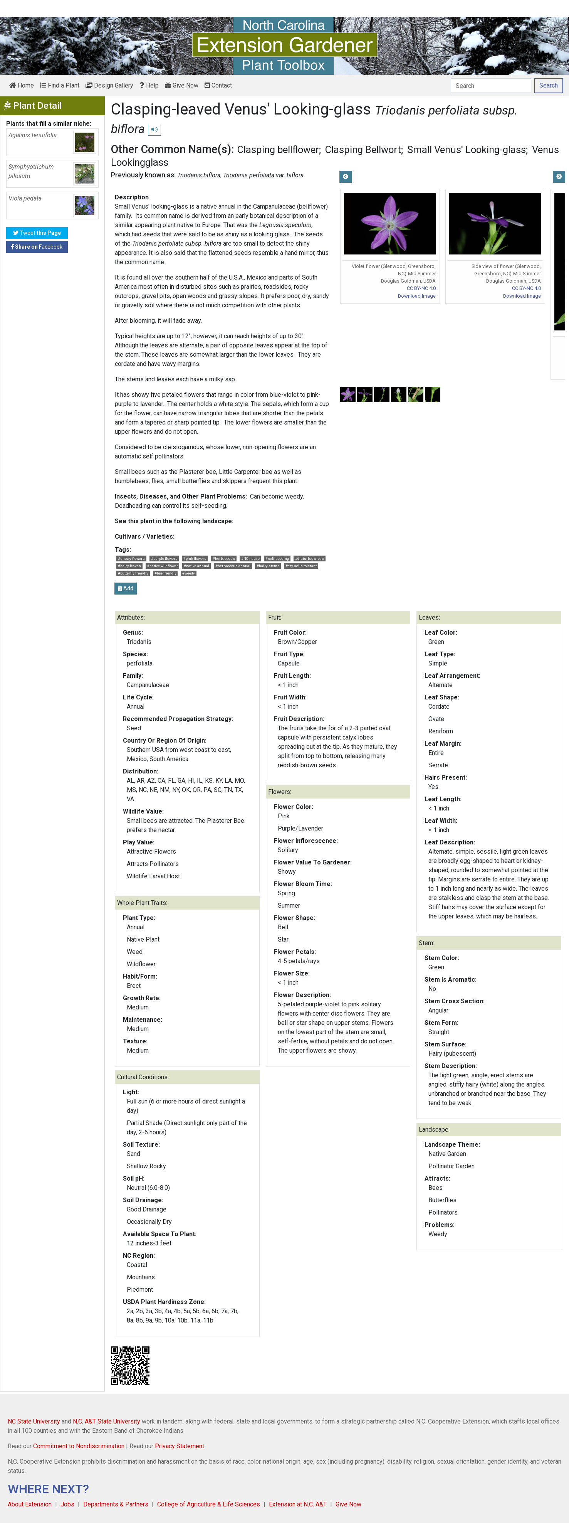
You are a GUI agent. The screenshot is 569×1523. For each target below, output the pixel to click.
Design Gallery (109, 85)
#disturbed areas (309, 558)
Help (149, 85)
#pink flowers (194, 558)
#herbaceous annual (232, 566)
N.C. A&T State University (106, 1421)
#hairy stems (268, 566)
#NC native (250, 558)
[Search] (491, 85)
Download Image (417, 296)
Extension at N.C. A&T (298, 1504)
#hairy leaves (129, 566)
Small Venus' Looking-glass (466, 149)
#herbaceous (224, 558)
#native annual (196, 566)
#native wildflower (162, 566)
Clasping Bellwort (363, 149)
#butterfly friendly (133, 573)
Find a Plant (59, 85)
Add (125, 588)
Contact (218, 85)
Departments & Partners (115, 1504)
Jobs (67, 1504)
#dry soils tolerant (301, 566)
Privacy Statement (179, 1446)
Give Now (181, 85)
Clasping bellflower (278, 149)
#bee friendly (165, 573)
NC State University (34, 1421)
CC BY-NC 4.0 (421, 288)
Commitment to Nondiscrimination (78, 1446)
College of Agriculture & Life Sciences (208, 1504)
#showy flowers (131, 558)
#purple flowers (164, 558)
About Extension (30, 1504)
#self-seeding (277, 558)
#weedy (188, 573)
